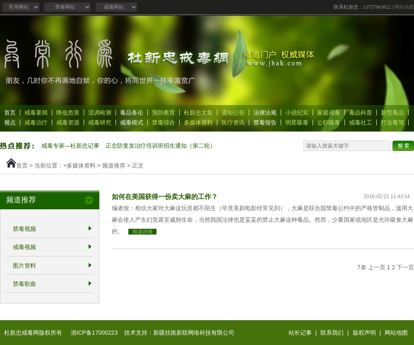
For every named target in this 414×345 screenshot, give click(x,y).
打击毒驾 (392, 122)
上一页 (376, 267)
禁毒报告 (265, 122)
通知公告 (233, 112)
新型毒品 (392, 112)
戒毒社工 (360, 122)
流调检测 (99, 112)
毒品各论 (131, 112)
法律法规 (265, 112)
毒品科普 (360, 112)
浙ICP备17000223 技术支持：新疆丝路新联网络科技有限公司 (152, 332)
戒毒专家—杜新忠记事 (70, 145)
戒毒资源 (67, 122)
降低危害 (67, 112)
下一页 (405, 267)
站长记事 (300, 332)
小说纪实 (296, 112)
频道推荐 (113, 165)
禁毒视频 (24, 228)
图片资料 (24, 265)
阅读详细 (142, 232)
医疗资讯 (233, 122)
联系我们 (332, 332)
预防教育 (163, 112)
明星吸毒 (296, 122)
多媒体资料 (198, 122)
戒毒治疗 (36, 122)
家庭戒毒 (328, 112)
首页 (10, 112)
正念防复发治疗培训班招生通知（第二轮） (161, 145)
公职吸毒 (328, 122)
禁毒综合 (163, 122)
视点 (10, 122)
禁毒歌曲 (24, 283)
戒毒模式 (131, 122)
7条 (361, 267)
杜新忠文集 (198, 112)
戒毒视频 (24, 247)
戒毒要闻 (36, 112)
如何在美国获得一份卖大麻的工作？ (165, 196)
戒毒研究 (99, 122)
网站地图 (404, 7)
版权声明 (364, 332)
